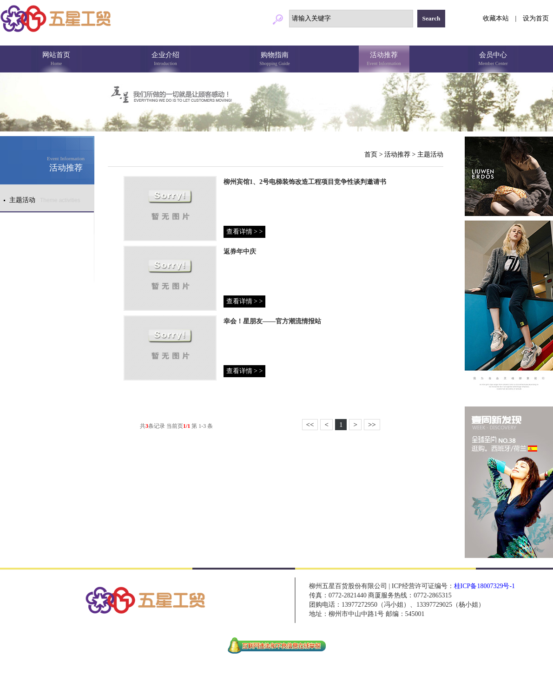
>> (372, 424)
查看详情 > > (244, 231)
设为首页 (536, 18)
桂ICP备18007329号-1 (484, 586)
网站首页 (56, 59)
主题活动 (430, 154)
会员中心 (493, 59)
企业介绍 (165, 59)
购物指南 (275, 59)
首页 (370, 154)
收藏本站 (496, 18)
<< (310, 424)
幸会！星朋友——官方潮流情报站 (272, 321)
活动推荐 (384, 59)
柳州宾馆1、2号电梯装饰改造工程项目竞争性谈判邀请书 (305, 181)
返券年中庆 (240, 251)
